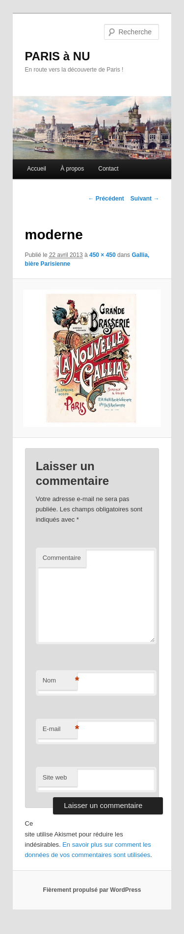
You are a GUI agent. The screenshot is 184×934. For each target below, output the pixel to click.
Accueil (36, 168)
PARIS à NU (57, 56)
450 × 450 (102, 255)
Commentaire (62, 557)
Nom (60, 681)
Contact (108, 168)
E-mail (60, 729)
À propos (72, 168)
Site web (55, 777)
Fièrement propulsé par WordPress (92, 889)
